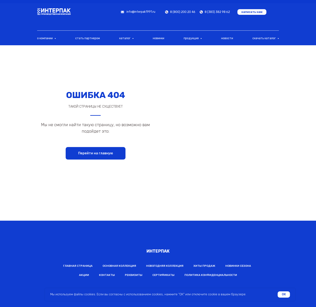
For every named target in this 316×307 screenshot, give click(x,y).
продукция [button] (191, 38)
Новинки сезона (238, 265)
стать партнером (87, 38)
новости (227, 38)
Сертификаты (163, 275)
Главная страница (78, 265)
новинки (158, 38)
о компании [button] (45, 38)
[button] (251, 12)
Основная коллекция (119, 265)
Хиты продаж (204, 265)
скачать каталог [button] (264, 38)
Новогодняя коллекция (164, 265)
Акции (84, 275)
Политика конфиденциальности (210, 275)
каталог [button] (125, 38)
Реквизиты (133, 275)
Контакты (107, 275)
